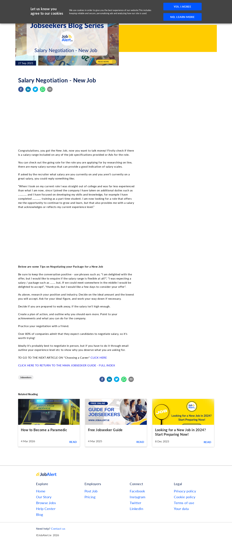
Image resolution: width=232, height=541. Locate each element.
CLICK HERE (99, 357)
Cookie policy (184, 497)
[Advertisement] (77, 121)
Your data (181, 509)
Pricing (90, 497)
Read (73, 441)
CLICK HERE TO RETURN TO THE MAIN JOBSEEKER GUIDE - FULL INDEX (66, 365)
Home (41, 491)
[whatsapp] (42, 89)
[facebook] (21, 89)
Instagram (137, 497)
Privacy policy (185, 491)
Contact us (58, 528)
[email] (50, 89)
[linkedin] (28, 89)
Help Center (46, 509)
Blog (39, 514)
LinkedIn (136, 509)
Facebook (137, 491)
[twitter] (35, 89)
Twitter (135, 503)
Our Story (44, 497)
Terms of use (184, 503)
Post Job (91, 491)
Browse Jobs (46, 503)
